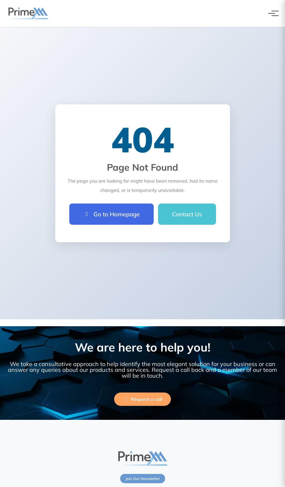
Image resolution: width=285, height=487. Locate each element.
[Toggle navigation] (271, 13)
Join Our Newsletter (142, 478)
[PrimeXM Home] (28, 13)
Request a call (142, 399)
